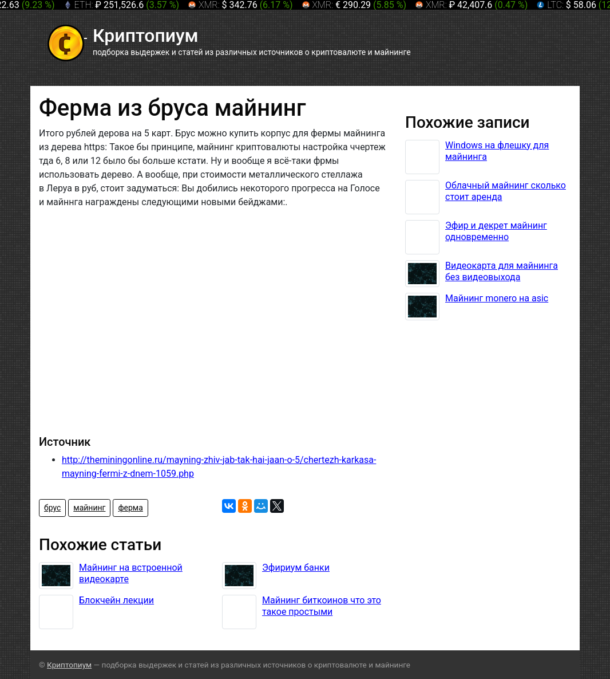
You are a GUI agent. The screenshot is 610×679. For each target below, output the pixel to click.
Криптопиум (69, 664)
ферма (130, 507)
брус (52, 507)
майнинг (89, 507)
